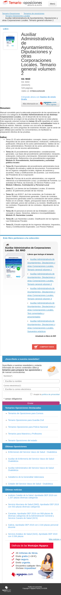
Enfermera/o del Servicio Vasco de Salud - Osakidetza (32, 452)
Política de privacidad (35, 587)
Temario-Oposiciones (11, 13)
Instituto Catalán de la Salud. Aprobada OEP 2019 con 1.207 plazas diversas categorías (32, 496)
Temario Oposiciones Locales (17, 16)
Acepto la (46, 394)
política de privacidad (51, 394)
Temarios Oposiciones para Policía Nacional (28, 427)
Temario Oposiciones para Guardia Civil (26, 420)
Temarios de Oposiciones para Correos (25, 413)
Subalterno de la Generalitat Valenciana (26, 477)
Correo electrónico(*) (12, 385)
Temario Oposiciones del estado (22, 440)
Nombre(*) (8, 376)
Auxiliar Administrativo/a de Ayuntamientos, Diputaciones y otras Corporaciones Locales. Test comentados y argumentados (41, 310)
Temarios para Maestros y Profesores (25, 434)
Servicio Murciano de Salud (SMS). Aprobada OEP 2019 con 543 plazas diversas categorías (33, 505)
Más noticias (54, 539)
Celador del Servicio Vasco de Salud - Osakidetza (30, 484)
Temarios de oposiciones (34, 13)
